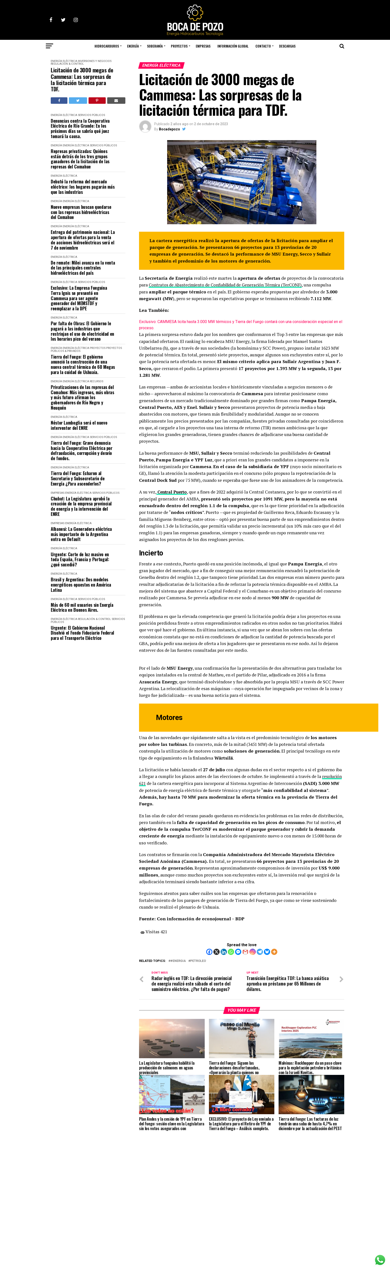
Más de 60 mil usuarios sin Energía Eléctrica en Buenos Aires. (82, 607)
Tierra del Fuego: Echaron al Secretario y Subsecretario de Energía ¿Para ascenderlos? (78, 478)
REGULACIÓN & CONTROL (67, 63)
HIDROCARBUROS (107, 46)
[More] (274, 951)
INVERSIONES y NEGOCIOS (94, 61)
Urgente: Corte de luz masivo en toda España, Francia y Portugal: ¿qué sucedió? (80, 559)
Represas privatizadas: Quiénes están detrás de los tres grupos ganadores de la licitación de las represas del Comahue (80, 159)
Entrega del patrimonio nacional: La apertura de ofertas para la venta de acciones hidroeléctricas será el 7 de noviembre (83, 239)
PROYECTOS (179, 46)
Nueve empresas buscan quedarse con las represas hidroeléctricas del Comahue (81, 212)
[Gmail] (245, 951)
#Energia (178, 960)
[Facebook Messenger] (238, 951)
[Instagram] (252, 951)
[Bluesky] (267, 951)
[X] (216, 951)
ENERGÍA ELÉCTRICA (64, 61)
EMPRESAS (203, 46)
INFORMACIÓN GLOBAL (232, 46)
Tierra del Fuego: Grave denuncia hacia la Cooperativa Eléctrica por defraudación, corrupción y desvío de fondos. (81, 450)
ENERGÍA (133, 46)
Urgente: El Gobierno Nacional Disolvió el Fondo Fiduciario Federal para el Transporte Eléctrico (82, 633)
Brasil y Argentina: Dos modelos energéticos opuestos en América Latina (81, 584)
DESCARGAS (287, 46)
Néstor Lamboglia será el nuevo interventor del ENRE (79, 425)
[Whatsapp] (231, 951)
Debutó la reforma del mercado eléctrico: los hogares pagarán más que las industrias (83, 186)
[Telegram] (260, 951)
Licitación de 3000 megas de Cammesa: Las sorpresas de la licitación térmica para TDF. (82, 79)
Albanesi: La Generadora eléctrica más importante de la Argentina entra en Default (81, 534)
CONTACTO (263, 46)
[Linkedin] (224, 951)
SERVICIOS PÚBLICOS (91, 115)
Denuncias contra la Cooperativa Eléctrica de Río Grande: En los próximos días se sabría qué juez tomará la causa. (80, 128)
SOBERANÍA (155, 46)
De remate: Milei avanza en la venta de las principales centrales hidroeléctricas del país (83, 268)
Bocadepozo (169, 129)
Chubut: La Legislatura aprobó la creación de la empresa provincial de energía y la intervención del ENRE (81, 506)
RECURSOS (96, 381)
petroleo (198, 960)
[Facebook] (209, 951)
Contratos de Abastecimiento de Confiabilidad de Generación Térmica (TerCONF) (229, 285)
